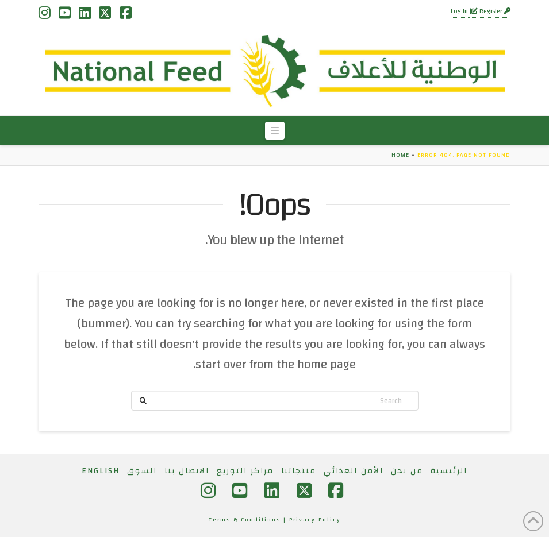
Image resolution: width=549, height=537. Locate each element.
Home (400, 155)
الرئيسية (449, 471)
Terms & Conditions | (249, 520)
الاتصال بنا (186, 471)
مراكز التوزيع (245, 471)
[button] (275, 131)
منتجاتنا (298, 471)
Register (486, 11)
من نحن (407, 471)
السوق (142, 471)
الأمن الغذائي (353, 471)
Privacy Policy (315, 520)
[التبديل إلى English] (101, 471)
